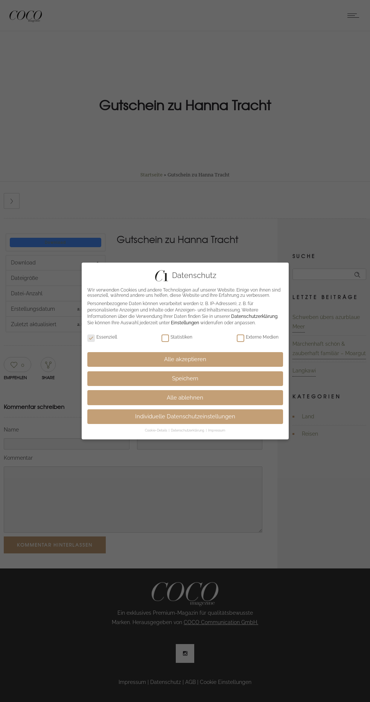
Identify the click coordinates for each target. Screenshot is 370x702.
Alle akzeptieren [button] (185, 359)
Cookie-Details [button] (156, 430)
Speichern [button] (185, 378)
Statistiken (176, 337)
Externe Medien (258, 337)
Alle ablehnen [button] (185, 397)
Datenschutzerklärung (254, 316)
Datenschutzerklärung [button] (188, 430)
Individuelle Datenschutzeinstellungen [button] (185, 416)
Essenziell (102, 337)
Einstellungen (185, 322)
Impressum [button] (216, 430)
